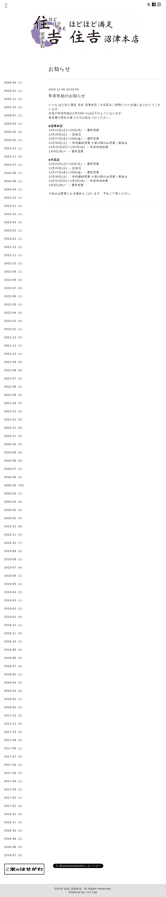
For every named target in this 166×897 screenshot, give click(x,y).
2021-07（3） (14, 378)
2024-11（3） (14, 156)
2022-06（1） (14, 296)
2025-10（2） (14, 107)
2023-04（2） (14, 222)
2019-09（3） (14, 551)
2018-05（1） (14, 674)
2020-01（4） (14, 518)
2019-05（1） (14, 584)
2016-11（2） (14, 822)
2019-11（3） (14, 534)
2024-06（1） (14, 173)
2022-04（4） (14, 312)
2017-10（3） (14, 731)
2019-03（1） (14, 600)
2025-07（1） (14, 115)
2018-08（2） (14, 658)
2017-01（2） (14, 805)
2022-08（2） (14, 279)
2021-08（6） (14, 370)
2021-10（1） (14, 353)
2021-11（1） (14, 345)
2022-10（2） (14, 263)
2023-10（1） (14, 214)
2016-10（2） (14, 830)
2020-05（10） (15, 485)
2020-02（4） (14, 510)
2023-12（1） (14, 197)
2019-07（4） (14, 567)
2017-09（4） (14, 740)
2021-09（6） (14, 362)
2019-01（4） (14, 616)
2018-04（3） (14, 682)
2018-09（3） (14, 649)
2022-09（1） (14, 271)
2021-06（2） (14, 386)
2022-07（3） (14, 288)
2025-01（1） (14, 140)
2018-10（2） (14, 641)
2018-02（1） (14, 699)
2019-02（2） (14, 608)
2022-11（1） (14, 255)
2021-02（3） (14, 411)
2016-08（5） (14, 847)
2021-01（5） (14, 419)
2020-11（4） (14, 436)
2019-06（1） (14, 575)
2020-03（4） (14, 501)
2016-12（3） (14, 814)
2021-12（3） (14, 337)
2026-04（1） (14, 82)
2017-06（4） (14, 764)
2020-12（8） (14, 427)
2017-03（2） (14, 789)
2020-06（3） (14, 477)
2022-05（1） (14, 304)
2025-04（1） (14, 123)
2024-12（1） (14, 148)
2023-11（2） (14, 205)
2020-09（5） (14, 452)
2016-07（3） (14, 855)
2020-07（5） (14, 468)
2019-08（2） (14, 559)
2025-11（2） (14, 99)
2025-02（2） (14, 131)
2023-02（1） (14, 230)
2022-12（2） (14, 247)
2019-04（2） (14, 592)
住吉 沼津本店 (73, 888)
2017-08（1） (14, 748)
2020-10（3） (14, 444)
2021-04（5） (14, 403)
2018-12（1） (14, 625)
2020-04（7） (14, 493)
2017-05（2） (14, 773)
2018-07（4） (14, 666)
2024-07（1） (14, 164)
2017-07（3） (14, 756)
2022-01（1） (14, 329)
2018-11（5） (14, 633)
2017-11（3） (14, 723)
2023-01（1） (14, 238)
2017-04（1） (14, 781)
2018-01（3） (14, 707)
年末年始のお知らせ (66, 96)
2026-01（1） (14, 90)
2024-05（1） (14, 181)
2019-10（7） (14, 542)
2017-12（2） (14, 715)
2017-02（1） (14, 797)
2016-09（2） (14, 838)
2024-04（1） (14, 189)
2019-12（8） (14, 526)
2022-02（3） (14, 321)
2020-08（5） (14, 460)
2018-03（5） (14, 690)
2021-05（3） (14, 394)
